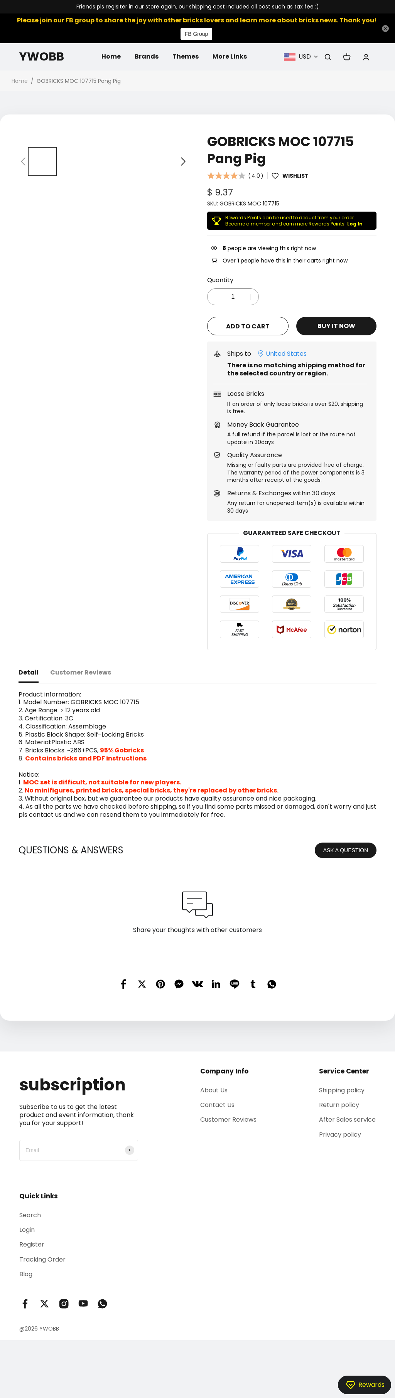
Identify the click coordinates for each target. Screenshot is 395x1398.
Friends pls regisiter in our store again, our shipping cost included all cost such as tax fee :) (197, 7)
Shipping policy (342, 1090)
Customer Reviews (228, 1119)
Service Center (344, 1071)
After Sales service (347, 1119)
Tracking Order (42, 1259)
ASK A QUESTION (345, 850)
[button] (23, 161)
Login (27, 1229)
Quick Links (38, 1196)
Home (111, 56)
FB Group (196, 34)
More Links (230, 56)
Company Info (224, 1071)
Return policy (339, 1104)
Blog (25, 1274)
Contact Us (217, 1104)
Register (31, 1244)
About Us (214, 1090)
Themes (185, 56)
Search (30, 1215)
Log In (355, 223)
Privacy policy (340, 1134)
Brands (147, 56)
